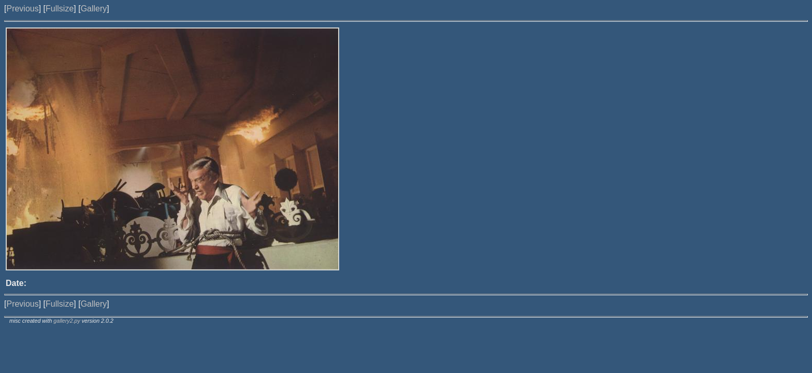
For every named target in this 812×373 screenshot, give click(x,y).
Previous (22, 8)
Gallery (94, 8)
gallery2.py (66, 321)
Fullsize (60, 8)
